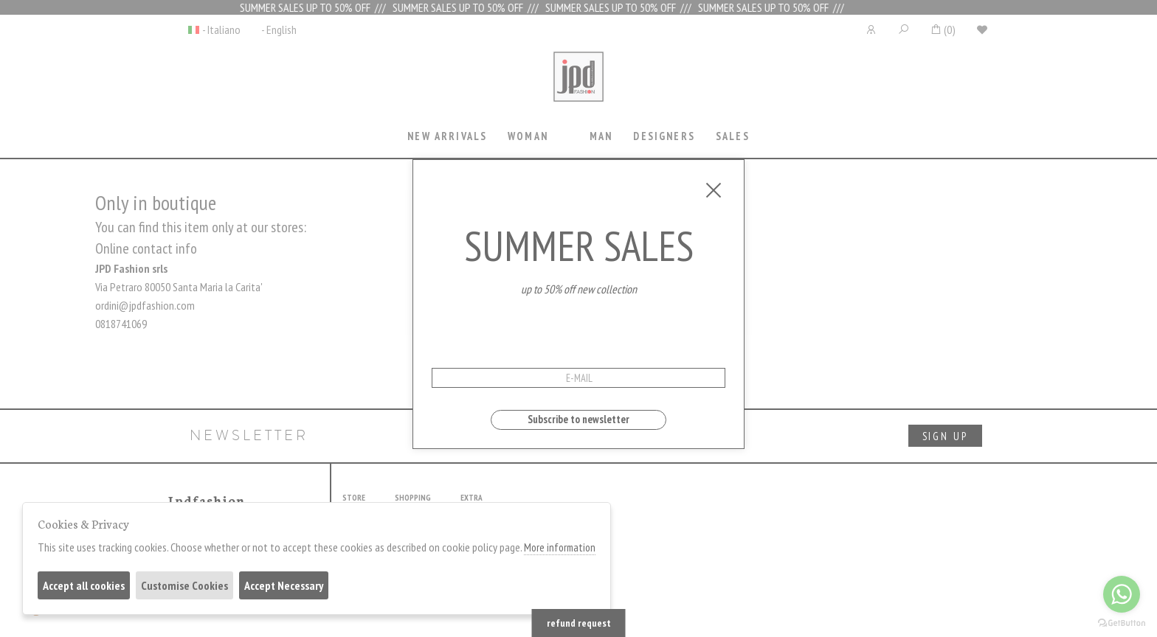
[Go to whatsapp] (1121, 594)
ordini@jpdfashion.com (145, 305)
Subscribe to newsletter (578, 419)
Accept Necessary (283, 585)
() (943, 29)
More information (559, 547)
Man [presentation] (601, 136)
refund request (579, 623)
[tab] (447, 137)
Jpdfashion (578, 86)
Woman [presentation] (528, 136)
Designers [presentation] (663, 136)
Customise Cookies (184, 585)
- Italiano (221, 29)
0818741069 (121, 323)
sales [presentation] (733, 136)
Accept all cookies (84, 585)
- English (279, 29)
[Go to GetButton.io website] (1121, 622)
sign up (945, 436)
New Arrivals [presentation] (447, 136)
